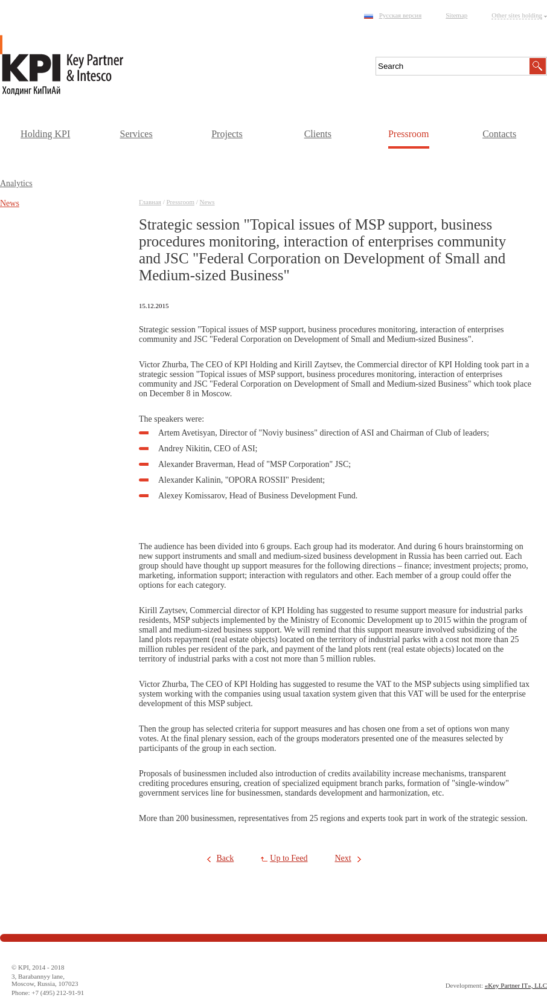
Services (136, 134)
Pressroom (408, 134)
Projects (227, 134)
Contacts (499, 134)
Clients (317, 134)
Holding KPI (45, 134)
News (207, 201)
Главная (150, 201)
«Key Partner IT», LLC (516, 985)
